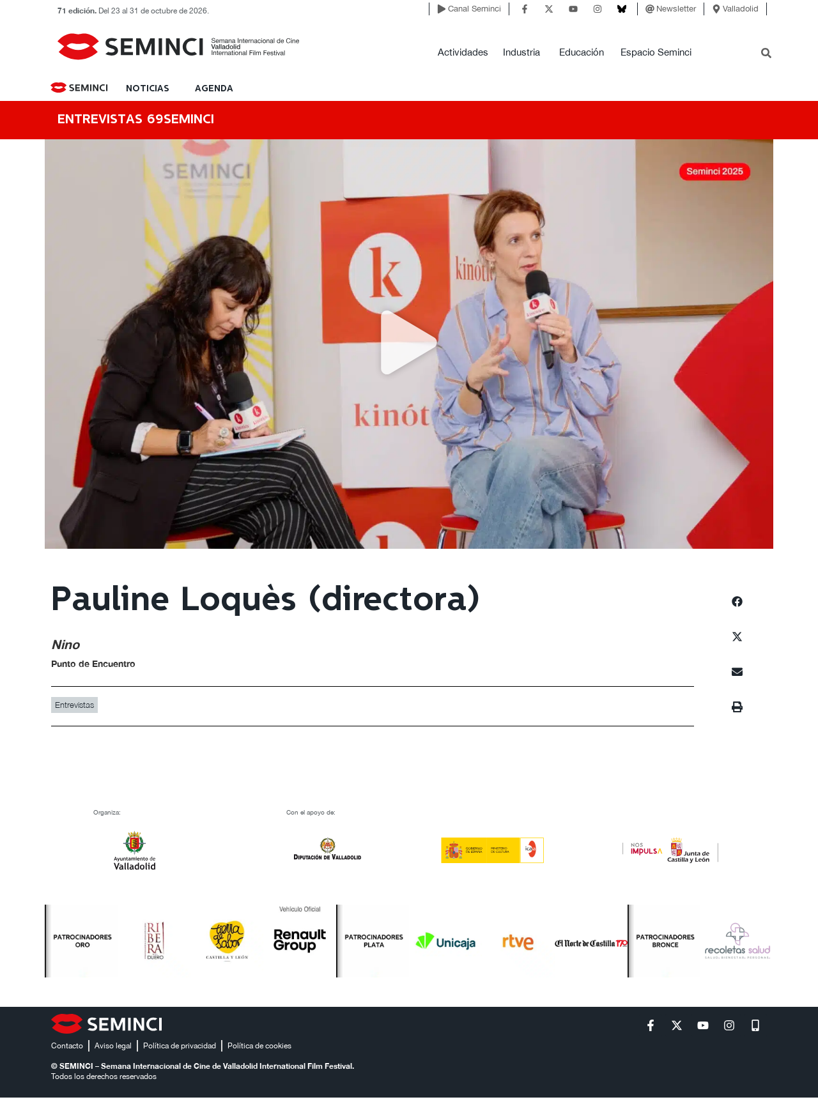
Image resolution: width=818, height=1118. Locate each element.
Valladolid (741, 8)
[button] (409, 344)
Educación (581, 52)
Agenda (214, 88)
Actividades (463, 52)
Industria (521, 52)
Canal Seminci (474, 8)
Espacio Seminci (656, 52)
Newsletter (676, 8)
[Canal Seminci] (441, 8)
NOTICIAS (147, 88)
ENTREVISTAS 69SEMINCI (136, 120)
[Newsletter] (649, 8)
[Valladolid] (716, 8)
